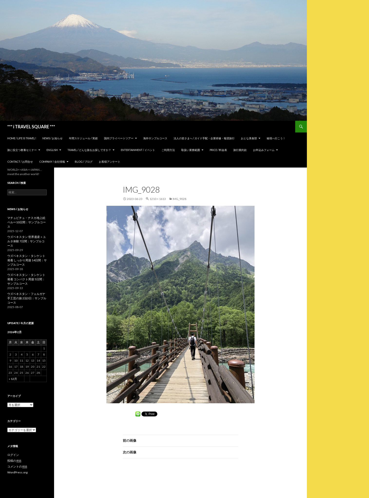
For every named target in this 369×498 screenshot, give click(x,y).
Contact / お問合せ (20, 161)
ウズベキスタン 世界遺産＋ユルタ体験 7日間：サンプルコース (26, 241)
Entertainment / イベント (138, 149)
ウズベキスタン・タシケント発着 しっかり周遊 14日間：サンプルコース (27, 260)
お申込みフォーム (263, 149)
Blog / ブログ (84, 161)
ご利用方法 (168, 149)
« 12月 (13, 379)
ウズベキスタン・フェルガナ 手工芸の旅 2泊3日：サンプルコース (26, 298)
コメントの (17, 467)
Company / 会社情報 (52, 161)
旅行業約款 (240, 149)
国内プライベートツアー (118, 138)
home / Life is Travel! (21, 138)
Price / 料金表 (218, 149)
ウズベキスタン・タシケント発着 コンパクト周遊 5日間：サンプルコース (26, 279)
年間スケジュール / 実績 (83, 138)
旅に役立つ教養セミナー (22, 149)
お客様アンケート (109, 161)
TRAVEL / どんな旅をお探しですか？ (89, 149)
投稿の (14, 461)
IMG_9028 (179, 199)
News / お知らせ (52, 138)
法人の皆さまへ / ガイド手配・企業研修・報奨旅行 (204, 138)
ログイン (13, 455)
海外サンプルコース (155, 138)
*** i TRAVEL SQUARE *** (31, 126)
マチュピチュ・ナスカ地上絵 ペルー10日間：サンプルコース (26, 222)
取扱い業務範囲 (190, 149)
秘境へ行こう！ (276, 138)
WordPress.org (17, 472)
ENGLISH (52, 149)
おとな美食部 (249, 138)
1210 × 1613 (158, 199)
